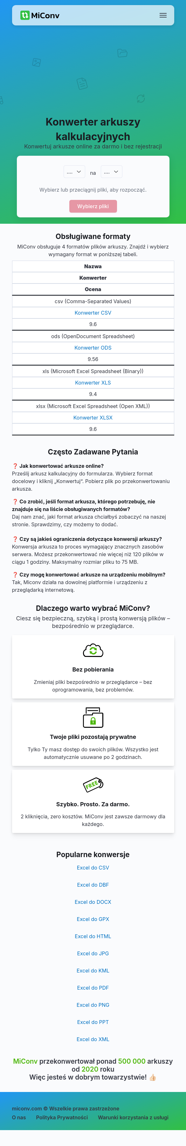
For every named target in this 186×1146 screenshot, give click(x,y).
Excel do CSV (93, 867)
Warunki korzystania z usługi (133, 1117)
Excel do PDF (93, 988)
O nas (19, 1117)
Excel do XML (93, 1039)
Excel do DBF (93, 885)
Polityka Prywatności (62, 1117)
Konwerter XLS (93, 382)
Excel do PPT (93, 1022)
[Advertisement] (93, 78)
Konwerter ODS (93, 347)
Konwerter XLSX (93, 417)
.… (69, 171)
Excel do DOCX (93, 902)
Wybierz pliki (93, 206)
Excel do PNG (93, 1005)
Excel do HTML (93, 936)
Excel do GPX (93, 919)
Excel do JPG (93, 953)
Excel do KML (93, 970)
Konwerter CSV (93, 313)
